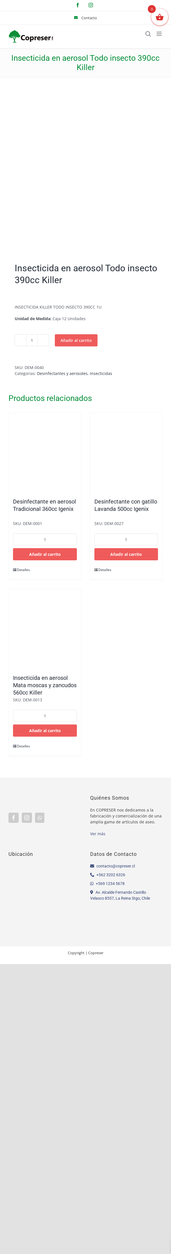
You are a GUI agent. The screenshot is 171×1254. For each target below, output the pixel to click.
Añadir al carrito (76, 340)
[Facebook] (13, 818)
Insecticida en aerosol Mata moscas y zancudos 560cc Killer (45, 685)
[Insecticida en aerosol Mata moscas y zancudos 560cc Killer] (45, 629)
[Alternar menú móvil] (160, 34)
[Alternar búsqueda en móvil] (148, 34)
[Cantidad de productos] (32, 340)
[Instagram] (27, 818)
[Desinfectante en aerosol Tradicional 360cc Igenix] (45, 452)
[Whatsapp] (39, 818)
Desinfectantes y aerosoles (62, 373)
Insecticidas (101, 373)
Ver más (97, 833)
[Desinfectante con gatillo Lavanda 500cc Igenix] (126, 452)
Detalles (23, 569)
